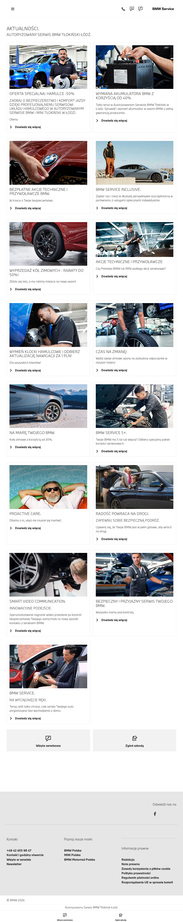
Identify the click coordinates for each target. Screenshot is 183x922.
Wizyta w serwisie (19, 859)
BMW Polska (72, 850)
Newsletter (14, 864)
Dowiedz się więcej (27, 127)
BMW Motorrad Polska (79, 859)
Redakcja (128, 859)
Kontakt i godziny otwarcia (25, 855)
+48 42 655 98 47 (19, 850)
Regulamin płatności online (140, 877)
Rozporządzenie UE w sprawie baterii (147, 882)
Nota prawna (131, 864)
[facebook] (155, 817)
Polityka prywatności (136, 873)
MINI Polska (72, 855)
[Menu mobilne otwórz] (13, 9)
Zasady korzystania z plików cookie (146, 868)
